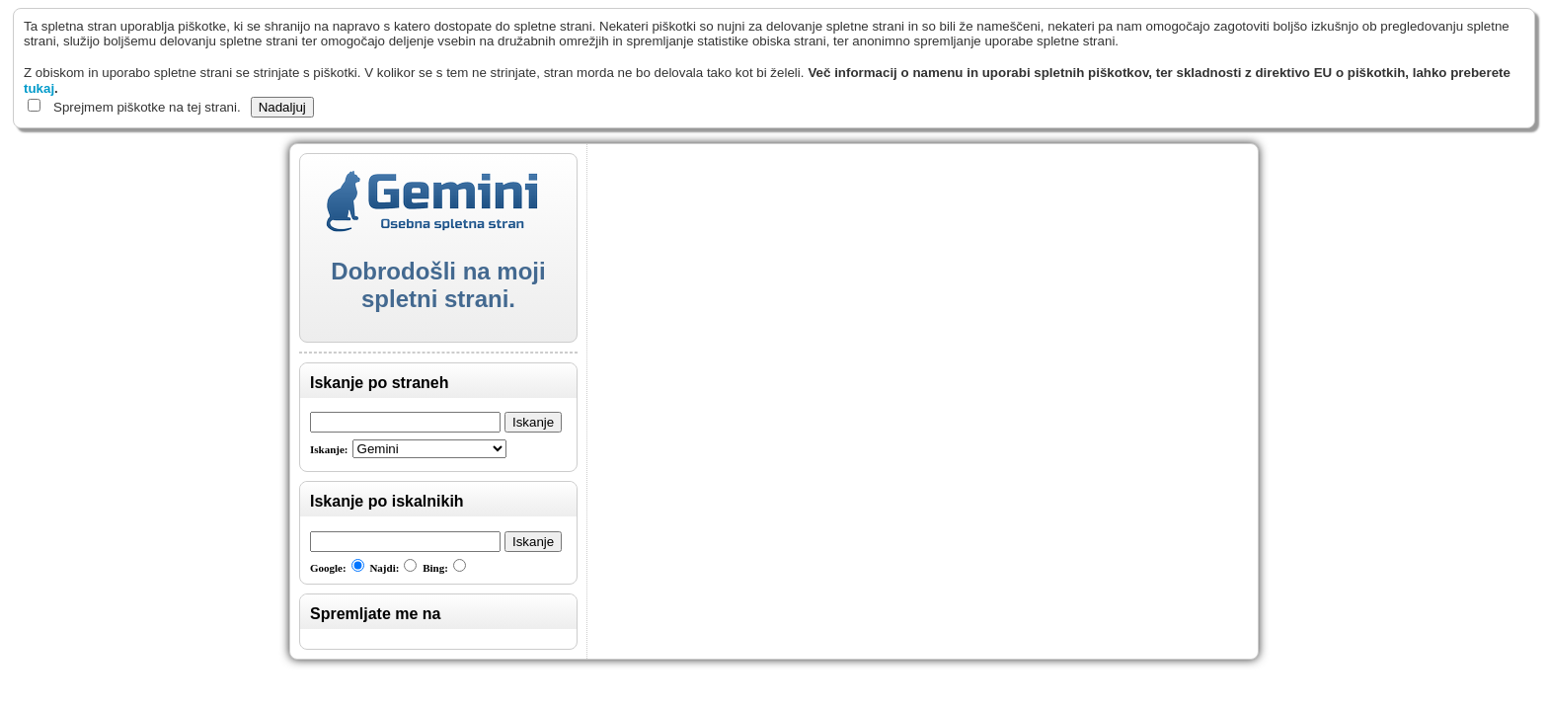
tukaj (39, 88)
